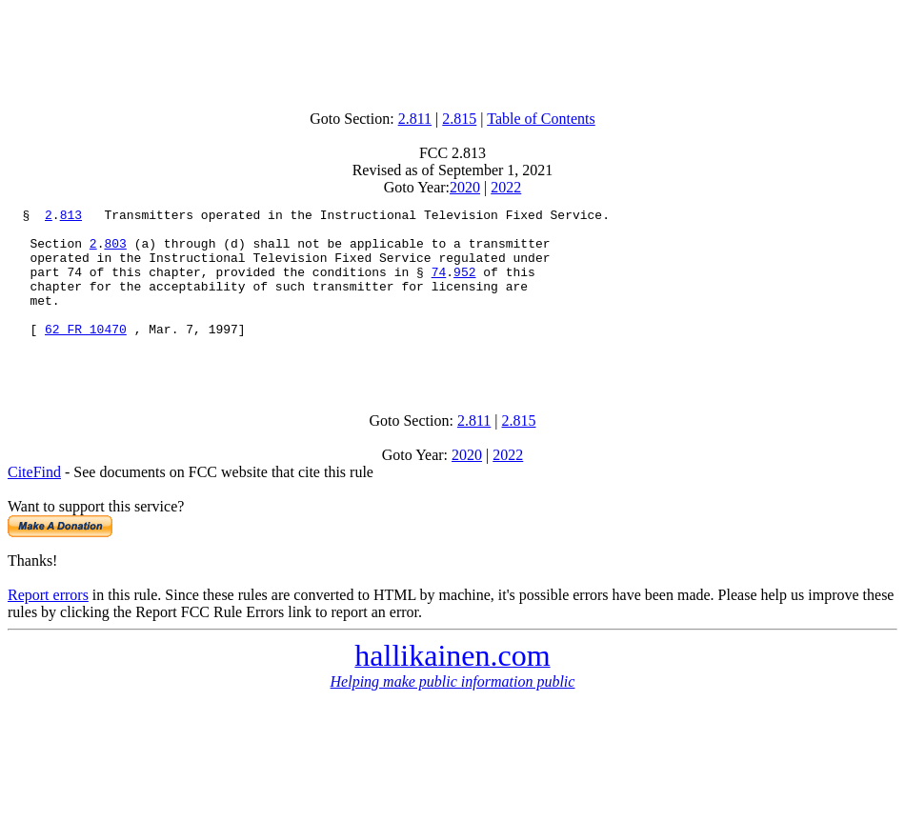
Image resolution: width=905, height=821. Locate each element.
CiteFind (34, 503)
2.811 (415, 118)
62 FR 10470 (86, 354)
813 (71, 217)
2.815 (459, 118)
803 (115, 251)
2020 (465, 187)
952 (464, 285)
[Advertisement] (452, 50)
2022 (506, 187)
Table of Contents (541, 118)
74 (439, 285)
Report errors (48, 626)
